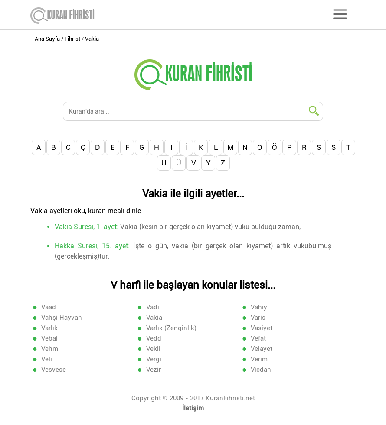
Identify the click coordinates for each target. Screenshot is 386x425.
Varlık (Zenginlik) (171, 328)
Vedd (153, 338)
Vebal (49, 338)
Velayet (261, 349)
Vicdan (261, 369)
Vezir (153, 369)
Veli (46, 359)
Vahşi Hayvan (61, 317)
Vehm (49, 349)
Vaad (48, 307)
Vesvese (53, 369)
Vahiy (259, 307)
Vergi (153, 359)
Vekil (153, 349)
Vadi (152, 307)
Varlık (49, 328)
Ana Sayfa (47, 39)
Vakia (154, 317)
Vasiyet (261, 328)
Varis (258, 317)
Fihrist (72, 39)
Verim (259, 359)
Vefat (258, 338)
